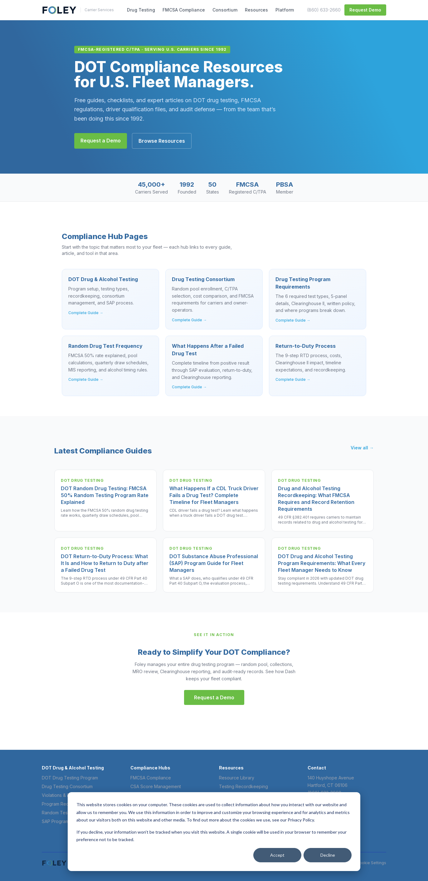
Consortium (224, 9)
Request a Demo (100, 140)
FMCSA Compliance (184, 9)
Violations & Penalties (64, 795)
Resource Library (236, 777)
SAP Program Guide (62, 821)
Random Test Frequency (67, 812)
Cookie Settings (371, 862)
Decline (327, 855)
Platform (284, 9)
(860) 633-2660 (324, 9)
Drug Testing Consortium (67, 786)
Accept (277, 855)
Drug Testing (141, 9)
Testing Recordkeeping (243, 786)
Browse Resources (162, 141)
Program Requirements (65, 804)
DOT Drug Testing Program (70, 777)
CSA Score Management (155, 786)
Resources (256, 9)
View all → (362, 447)
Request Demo (365, 9)
